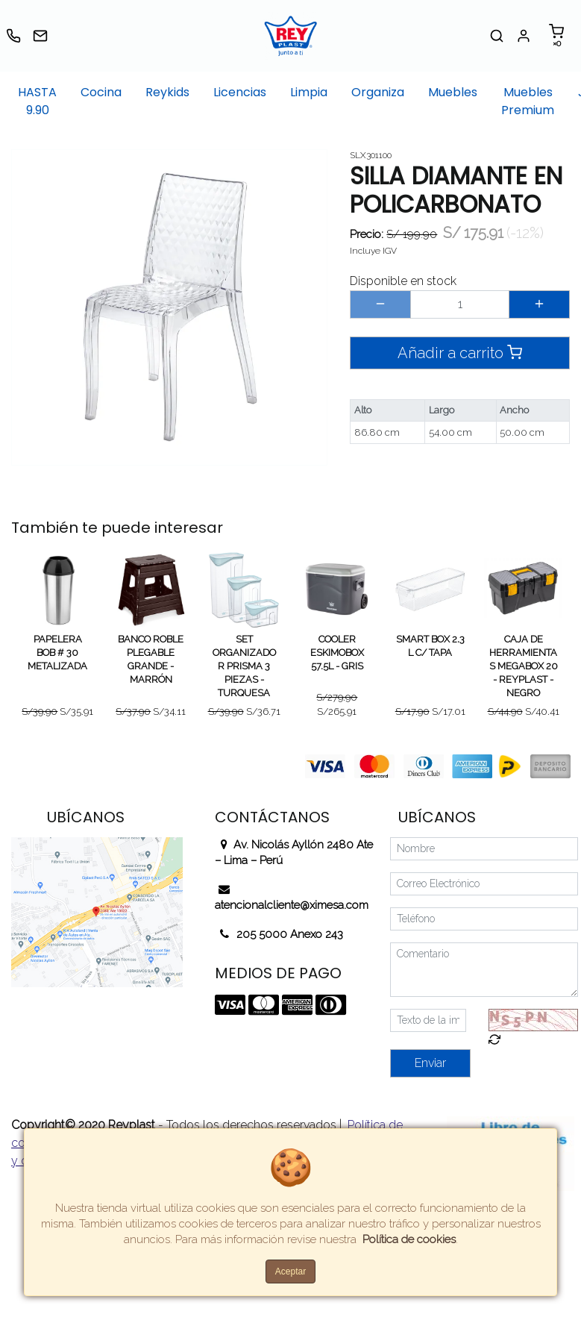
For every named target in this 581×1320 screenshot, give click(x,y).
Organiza (377, 92)
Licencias (239, 92)
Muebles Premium (527, 101)
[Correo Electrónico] (484, 883)
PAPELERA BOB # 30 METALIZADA (57, 653)
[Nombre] (484, 848)
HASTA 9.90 (37, 101)
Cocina (101, 92)
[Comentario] (484, 969)
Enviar (430, 1063)
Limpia (308, 92)
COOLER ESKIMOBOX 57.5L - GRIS (337, 653)
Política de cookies (409, 1239)
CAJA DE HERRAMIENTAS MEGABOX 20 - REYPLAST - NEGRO (523, 666)
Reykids (167, 92)
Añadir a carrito (460, 352)
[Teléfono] (484, 918)
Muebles (452, 92)
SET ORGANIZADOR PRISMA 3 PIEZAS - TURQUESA (244, 666)
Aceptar (290, 1271)
